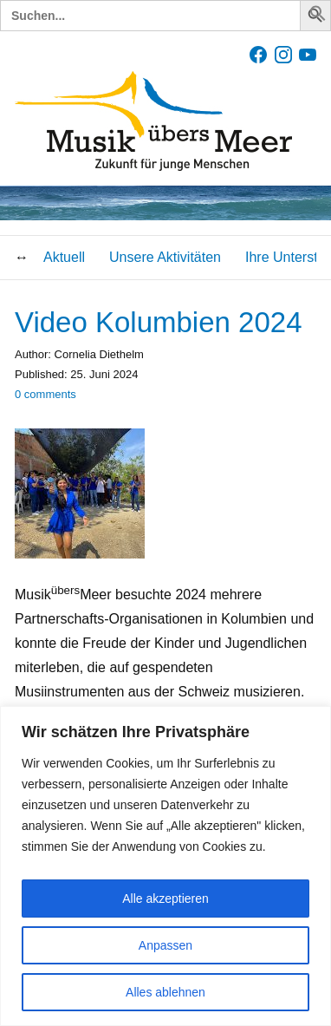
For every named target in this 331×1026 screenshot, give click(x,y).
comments (45, 394)
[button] (318, 17)
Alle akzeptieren (165, 898)
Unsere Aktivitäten (165, 257)
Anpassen (165, 945)
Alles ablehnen (165, 992)
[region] (165, 866)
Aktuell (64, 257)
